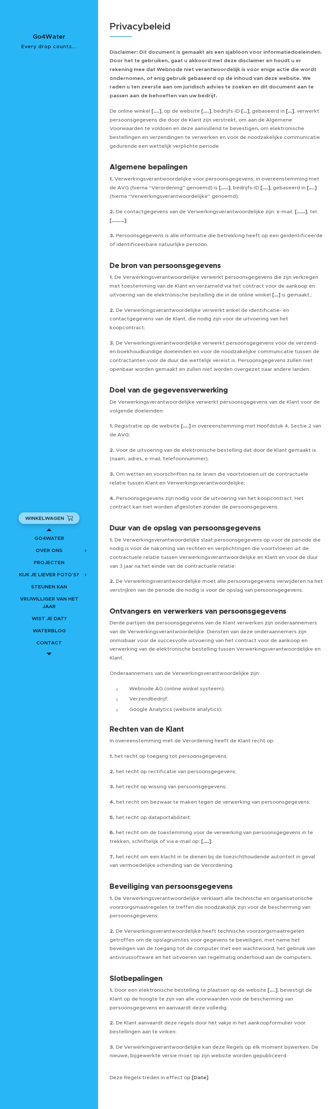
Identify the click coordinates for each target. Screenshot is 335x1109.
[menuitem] (49, 538)
